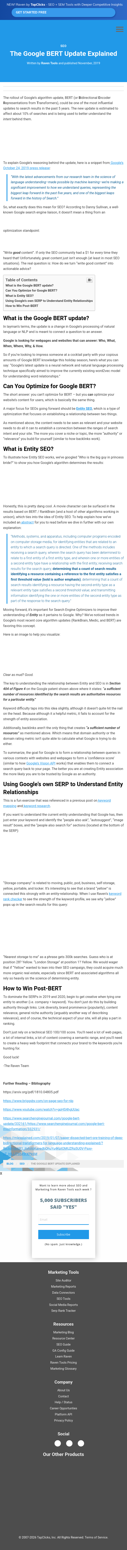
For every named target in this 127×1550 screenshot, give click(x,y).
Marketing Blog (63, 1332)
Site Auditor (63, 1280)
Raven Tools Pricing (63, 1362)
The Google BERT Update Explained (55, 1163)
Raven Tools (49, 63)
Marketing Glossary (64, 1369)
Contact (63, 1396)
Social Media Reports (63, 1305)
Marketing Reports (63, 1286)
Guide (63, 1344)
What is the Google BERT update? (29, 285)
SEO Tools (63, 1299)
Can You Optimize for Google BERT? (31, 290)
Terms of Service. (96, 1537)
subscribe (63, 1234)
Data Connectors (63, 1293)
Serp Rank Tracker (63, 1311)
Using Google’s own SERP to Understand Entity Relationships (49, 301)
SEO (63, 46)
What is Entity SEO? (19, 296)
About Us (63, 1390)
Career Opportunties (63, 1408)
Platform (63, 1414)
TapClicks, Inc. (46, 1537)
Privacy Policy (63, 1420)
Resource (63, 1338)
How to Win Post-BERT (21, 306)
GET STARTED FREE (63, 12)
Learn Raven (63, 1356)
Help (58, 1402)
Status (68, 1402)
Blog (10, 1163)
